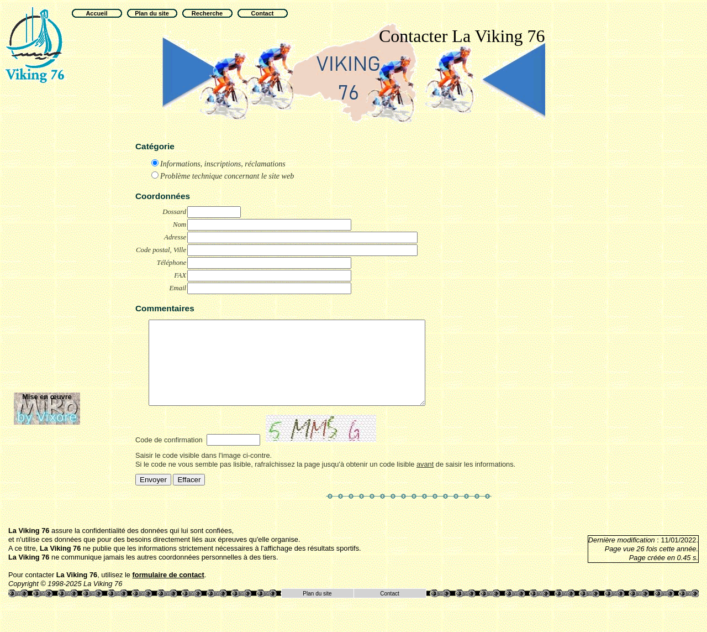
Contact (389, 610)
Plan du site (317, 610)
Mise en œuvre (47, 397)
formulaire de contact (168, 591)
